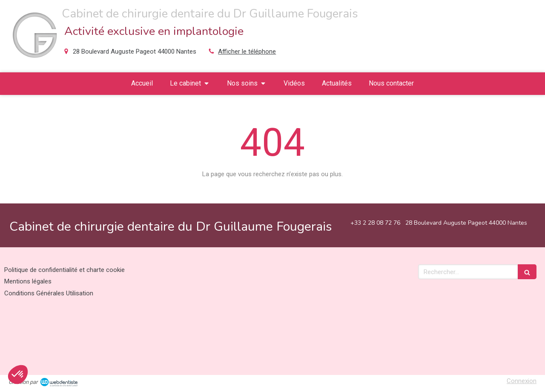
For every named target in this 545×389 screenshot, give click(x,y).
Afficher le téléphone (247, 51)
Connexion (521, 381)
